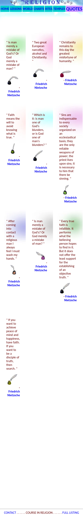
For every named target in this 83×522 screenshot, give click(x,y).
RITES (48, 9)
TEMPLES (59, 9)
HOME (5, 9)
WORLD (28, 9)
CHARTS (39, 9)
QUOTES (74, 9)
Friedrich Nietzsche (13, 93)
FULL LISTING (70, 513)
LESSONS (16, 9)
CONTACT (10, 513)
